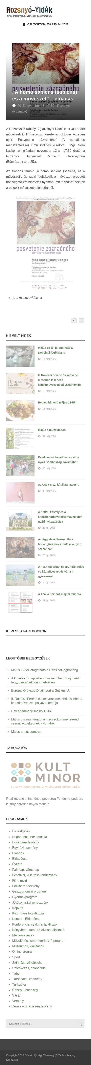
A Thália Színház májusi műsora (59, 594)
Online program (23, 951)
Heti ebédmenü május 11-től (57, 402)
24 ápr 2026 (49, 582)
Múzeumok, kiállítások (28, 946)
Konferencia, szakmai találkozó (34, 924)
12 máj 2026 (49, 391)
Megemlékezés (23, 935)
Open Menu (80, 11)
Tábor (16, 973)
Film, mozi (19, 880)
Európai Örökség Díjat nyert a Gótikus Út (40, 690)
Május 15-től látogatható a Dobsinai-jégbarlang (44, 670)
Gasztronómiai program (29, 891)
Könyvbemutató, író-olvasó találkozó (38, 930)
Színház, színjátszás (27, 962)
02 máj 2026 (49, 491)
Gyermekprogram (24, 897)
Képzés (17, 908)
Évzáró (17, 864)
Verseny (18, 1001)
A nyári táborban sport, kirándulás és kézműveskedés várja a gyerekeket (61, 571)
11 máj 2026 (49, 409)
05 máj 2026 (49, 468)
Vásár (16, 995)
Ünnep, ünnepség (25, 990)
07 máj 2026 (49, 436)
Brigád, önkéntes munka (29, 837)
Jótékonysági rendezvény (30, 902)
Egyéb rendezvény (25, 842)
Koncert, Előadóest (26, 919)
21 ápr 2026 (49, 600)
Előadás (18, 853)
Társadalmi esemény (27, 979)
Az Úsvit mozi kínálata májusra (58, 484)
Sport (16, 957)
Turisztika (19, 984)
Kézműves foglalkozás (28, 913)
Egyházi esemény (25, 847)
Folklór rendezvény (26, 886)
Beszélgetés (21, 831)
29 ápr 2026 (49, 527)
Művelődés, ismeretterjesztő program (38, 940)
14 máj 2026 (49, 359)
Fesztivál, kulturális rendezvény (34, 875)
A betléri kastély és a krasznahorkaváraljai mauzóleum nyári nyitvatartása (60, 516)
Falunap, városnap (25, 869)
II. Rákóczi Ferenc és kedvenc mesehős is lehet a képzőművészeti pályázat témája (60, 380)
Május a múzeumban (52, 429)
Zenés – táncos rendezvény (32, 1006)
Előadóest (19, 858)
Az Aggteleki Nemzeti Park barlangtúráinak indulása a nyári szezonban (60, 544)
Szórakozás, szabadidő (29, 968)
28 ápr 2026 (49, 555)
